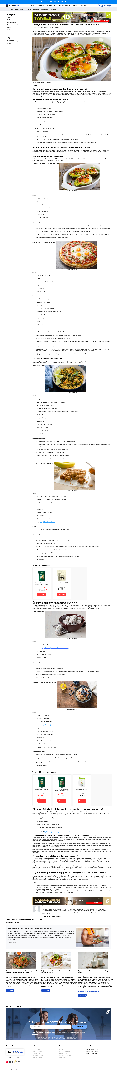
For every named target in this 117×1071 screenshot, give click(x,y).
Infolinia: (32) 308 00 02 (92, 1049)
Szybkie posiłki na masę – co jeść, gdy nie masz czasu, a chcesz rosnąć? (30, 928)
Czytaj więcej (10, 990)
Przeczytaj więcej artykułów (13, 922)
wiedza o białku (11, 40)
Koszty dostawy (36, 1049)
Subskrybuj (79, 1026)
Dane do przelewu (37, 1051)
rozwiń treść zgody (36, 1034)
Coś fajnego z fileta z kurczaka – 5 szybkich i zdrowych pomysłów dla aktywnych (21, 972)
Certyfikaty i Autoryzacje (65, 1055)
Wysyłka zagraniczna (37, 1053)
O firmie (61, 1049)
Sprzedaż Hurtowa (37, 1057)
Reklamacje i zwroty (37, 1055)
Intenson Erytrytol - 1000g (61, 582)
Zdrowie (75, 5)
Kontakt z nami (63, 1057)
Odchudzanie (83, 5)
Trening (32, 5)
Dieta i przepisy (51, 5)
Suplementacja (40, 5)
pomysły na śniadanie (12, 41)
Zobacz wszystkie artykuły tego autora (52, 916)
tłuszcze (9, 43)
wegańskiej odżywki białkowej (47, 522)
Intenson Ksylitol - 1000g (82, 789)
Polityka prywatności (64, 1051)
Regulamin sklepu (63, 1053)
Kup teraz (42, 594)
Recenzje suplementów (64, 5)
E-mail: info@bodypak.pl (92, 1053)
